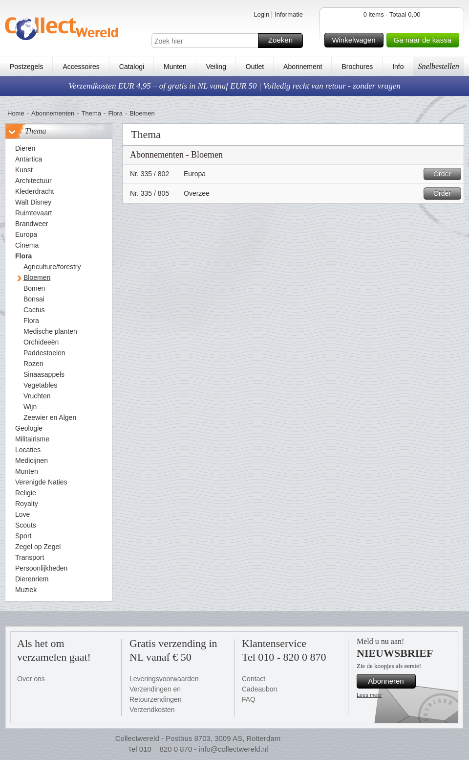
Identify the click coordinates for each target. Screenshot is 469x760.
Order (445, 174)
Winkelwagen (356, 40)
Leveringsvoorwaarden (164, 679)
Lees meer (369, 695)
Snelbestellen (438, 66)
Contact (253, 679)
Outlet (255, 66)
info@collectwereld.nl (233, 749)
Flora (115, 113)
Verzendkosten (152, 710)
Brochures (357, 66)
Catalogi (131, 66)
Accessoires (81, 66)
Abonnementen (52, 113)
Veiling (216, 66)
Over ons (31, 679)
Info (398, 66)
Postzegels (26, 66)
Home (15, 113)
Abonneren (390, 681)
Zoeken (284, 40)
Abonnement (302, 66)
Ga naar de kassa (425, 40)
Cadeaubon (259, 689)
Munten (175, 66)
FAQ (249, 699)
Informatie (289, 14)
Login (261, 14)
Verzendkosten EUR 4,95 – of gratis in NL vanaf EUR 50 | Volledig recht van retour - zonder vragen (234, 86)
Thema (91, 113)
